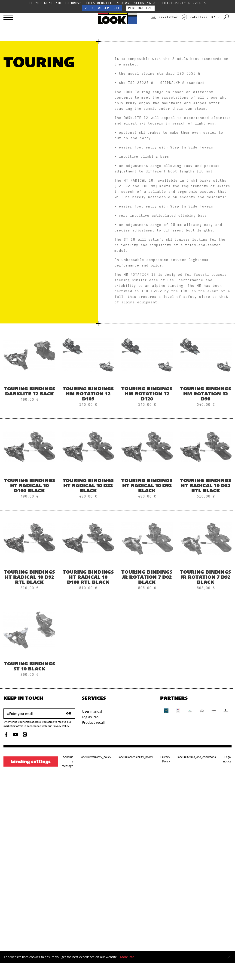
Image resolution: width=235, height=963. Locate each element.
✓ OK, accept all (102, 8)
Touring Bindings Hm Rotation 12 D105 (88, 394)
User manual (92, 711)
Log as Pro (90, 716)
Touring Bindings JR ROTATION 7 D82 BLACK (146, 577)
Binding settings (31, 762)
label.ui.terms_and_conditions (196, 757)
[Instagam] (24, 736)
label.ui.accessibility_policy (136, 757)
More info (127, 957)
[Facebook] (6, 736)
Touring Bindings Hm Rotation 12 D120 (146, 394)
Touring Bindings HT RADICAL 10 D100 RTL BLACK (88, 577)
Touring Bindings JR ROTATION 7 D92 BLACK (205, 577)
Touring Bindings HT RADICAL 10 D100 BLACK (29, 486)
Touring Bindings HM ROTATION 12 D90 (205, 394)
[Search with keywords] (226, 17)
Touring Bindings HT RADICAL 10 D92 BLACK (146, 486)
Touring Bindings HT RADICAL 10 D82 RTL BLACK (205, 486)
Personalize (140, 8)
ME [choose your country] (215, 17)
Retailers (195, 17)
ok (68, 713)
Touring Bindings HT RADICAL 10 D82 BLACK (88, 486)
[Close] (229, 957)
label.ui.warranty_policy (96, 757)
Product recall (93, 722)
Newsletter (164, 17)
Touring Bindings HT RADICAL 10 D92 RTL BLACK (29, 577)
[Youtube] (15, 736)
